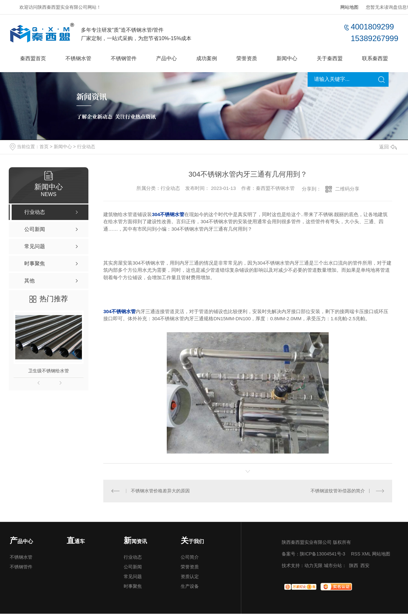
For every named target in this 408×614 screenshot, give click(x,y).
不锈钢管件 (124, 58)
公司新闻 (133, 567)
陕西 (353, 565)
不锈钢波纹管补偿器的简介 (338, 491)
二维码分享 (347, 189)
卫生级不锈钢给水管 (48, 370)
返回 (388, 146)
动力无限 (313, 565)
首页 (44, 146)
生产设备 (190, 586)
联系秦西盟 (375, 58)
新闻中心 (287, 58)
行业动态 (86, 146)
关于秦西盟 (330, 58)
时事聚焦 (133, 586)
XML (366, 554)
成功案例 (206, 58)
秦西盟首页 (33, 58)
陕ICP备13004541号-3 (322, 554)
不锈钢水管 (78, 58)
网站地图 (349, 7)
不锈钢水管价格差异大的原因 (160, 491)
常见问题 (133, 576)
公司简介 (190, 557)
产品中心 (166, 58)
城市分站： (335, 565)
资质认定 (190, 576)
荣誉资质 (246, 58)
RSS (355, 554)
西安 (364, 565)
